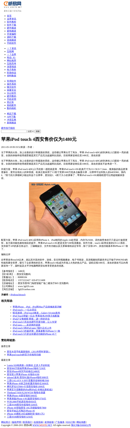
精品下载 (11, 113)
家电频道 (11, 31)
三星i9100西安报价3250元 (20, 417)
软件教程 (11, 22)
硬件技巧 (5, 128)
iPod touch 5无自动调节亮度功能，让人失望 (35, 322)
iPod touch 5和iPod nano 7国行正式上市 (32, 328)
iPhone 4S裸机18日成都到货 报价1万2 (26, 414)
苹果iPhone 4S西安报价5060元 (22, 395)
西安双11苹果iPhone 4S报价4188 (23, 374)
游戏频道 (11, 40)
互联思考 (11, 63)
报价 (12, 128)
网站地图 (81, 422)
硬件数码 (11, 96)
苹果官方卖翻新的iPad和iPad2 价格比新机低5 (30, 389)
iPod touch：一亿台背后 (24, 310)
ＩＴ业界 (11, 54)
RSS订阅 (70, 422)
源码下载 (11, 37)
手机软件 (11, 43)
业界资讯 (11, 19)
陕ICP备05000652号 (81, 425)
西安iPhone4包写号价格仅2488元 (23, 371)
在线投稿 (38, 422)
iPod (12, 294)
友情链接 (49, 422)
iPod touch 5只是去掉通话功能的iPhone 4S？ (35, 334)
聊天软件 (11, 87)
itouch (23, 294)
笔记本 (10, 102)
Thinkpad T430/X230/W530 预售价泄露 (26, 392)
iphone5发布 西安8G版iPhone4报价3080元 (27, 377)
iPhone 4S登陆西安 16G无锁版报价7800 (26, 408)
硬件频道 (11, 28)
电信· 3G (11, 57)
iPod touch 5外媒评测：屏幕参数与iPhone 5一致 (36, 331)
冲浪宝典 (11, 119)
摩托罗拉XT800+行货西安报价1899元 (26, 386)
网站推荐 (11, 60)
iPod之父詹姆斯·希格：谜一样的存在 (31, 319)
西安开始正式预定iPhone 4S (21, 411)
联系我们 (27, 422)
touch (17, 294)
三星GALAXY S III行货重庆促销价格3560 (28, 380)
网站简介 (5, 422)
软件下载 (11, 25)
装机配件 (11, 105)
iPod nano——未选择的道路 (26, 325)
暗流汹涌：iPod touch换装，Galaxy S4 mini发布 (36, 313)
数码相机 (11, 108)
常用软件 (11, 81)
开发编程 (11, 34)
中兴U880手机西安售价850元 (21, 401)
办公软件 (11, 93)
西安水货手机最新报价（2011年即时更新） (29, 351)
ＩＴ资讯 (11, 48)
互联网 (10, 51)
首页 (9, 16)
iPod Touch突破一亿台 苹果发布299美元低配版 (36, 316)
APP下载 (11, 116)
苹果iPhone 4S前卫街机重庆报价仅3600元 (28, 383)
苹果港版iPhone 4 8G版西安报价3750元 (26, 398)
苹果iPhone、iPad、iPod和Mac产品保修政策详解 (37, 307)
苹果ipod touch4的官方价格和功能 (24, 354)
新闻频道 (11, 122)
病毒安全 (11, 90)
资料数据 (11, 75)
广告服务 (60, 422)
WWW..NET (42, 425)
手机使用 (11, 99)
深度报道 (11, 66)
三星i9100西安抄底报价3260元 (22, 404)
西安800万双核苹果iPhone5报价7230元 (26, 368)
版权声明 (16, 422)
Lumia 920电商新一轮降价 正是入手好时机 (28, 365)
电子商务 (11, 69)
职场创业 (11, 72)
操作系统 (11, 84)
